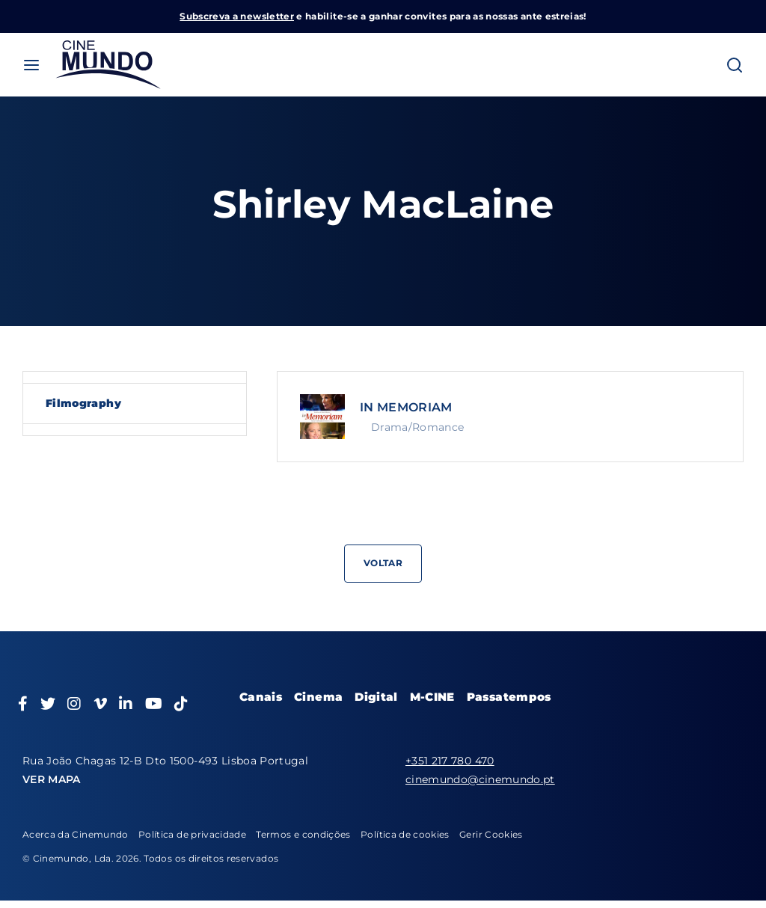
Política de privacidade (192, 834)
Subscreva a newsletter (237, 16)
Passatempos (509, 697)
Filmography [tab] (83, 403)
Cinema (318, 697)
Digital (376, 697)
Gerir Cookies (491, 834)
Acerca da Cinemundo (75, 834)
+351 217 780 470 (449, 760)
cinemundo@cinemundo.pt (480, 779)
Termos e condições (303, 834)
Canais (260, 697)
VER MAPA (51, 779)
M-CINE (432, 697)
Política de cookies (405, 834)
